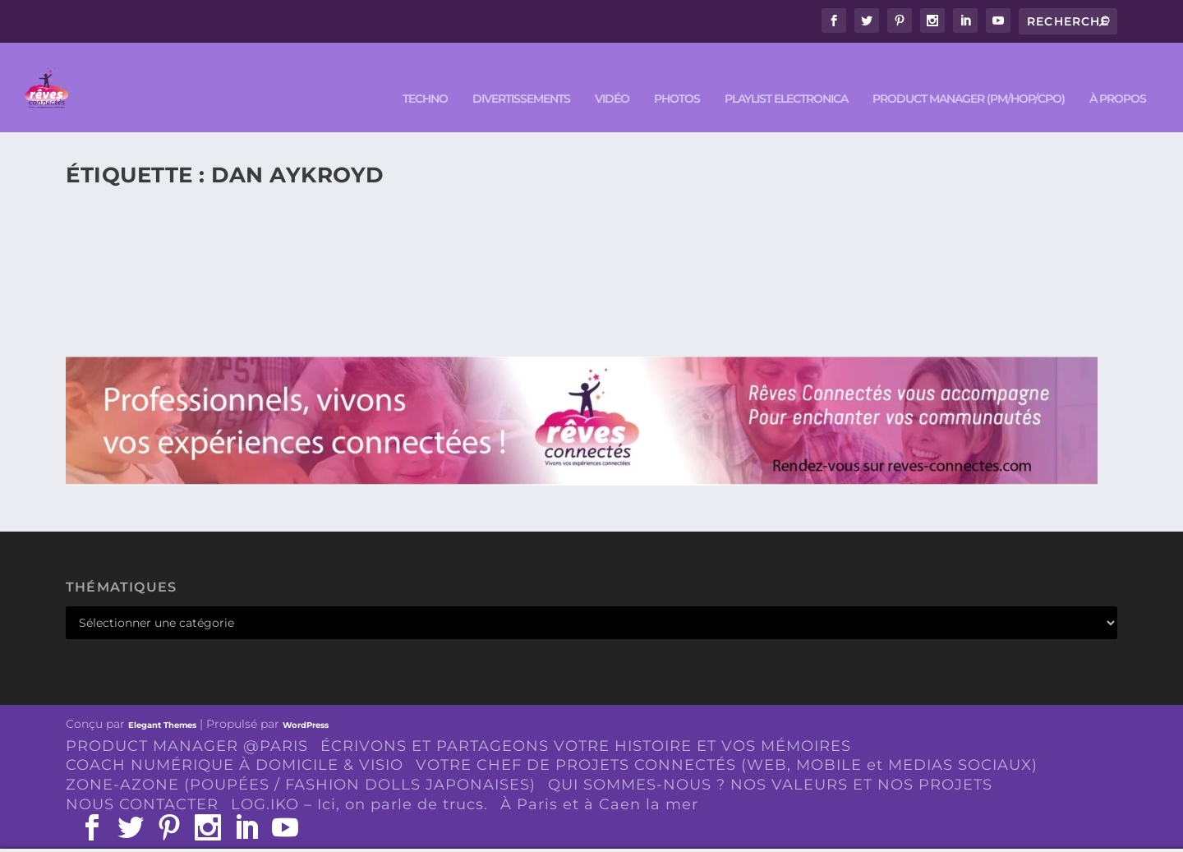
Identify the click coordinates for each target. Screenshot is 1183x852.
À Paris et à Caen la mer (599, 780)
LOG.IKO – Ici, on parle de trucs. (359, 780)
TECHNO (425, 75)
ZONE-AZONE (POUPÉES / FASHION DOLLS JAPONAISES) (301, 761)
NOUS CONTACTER (142, 780)
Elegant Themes (162, 700)
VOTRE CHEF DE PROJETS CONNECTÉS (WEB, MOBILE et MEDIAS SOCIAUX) (727, 741)
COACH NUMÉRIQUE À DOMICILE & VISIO (234, 741)
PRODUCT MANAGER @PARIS (187, 721)
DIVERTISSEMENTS (521, 75)
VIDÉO (612, 75)
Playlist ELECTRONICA (786, 75)
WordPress (306, 700)
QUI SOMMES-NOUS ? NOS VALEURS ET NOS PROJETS (770, 761)
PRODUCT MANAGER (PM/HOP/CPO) (968, 75)
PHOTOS (677, 75)
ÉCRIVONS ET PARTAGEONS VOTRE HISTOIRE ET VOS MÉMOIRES (585, 721)
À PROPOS (1117, 75)
